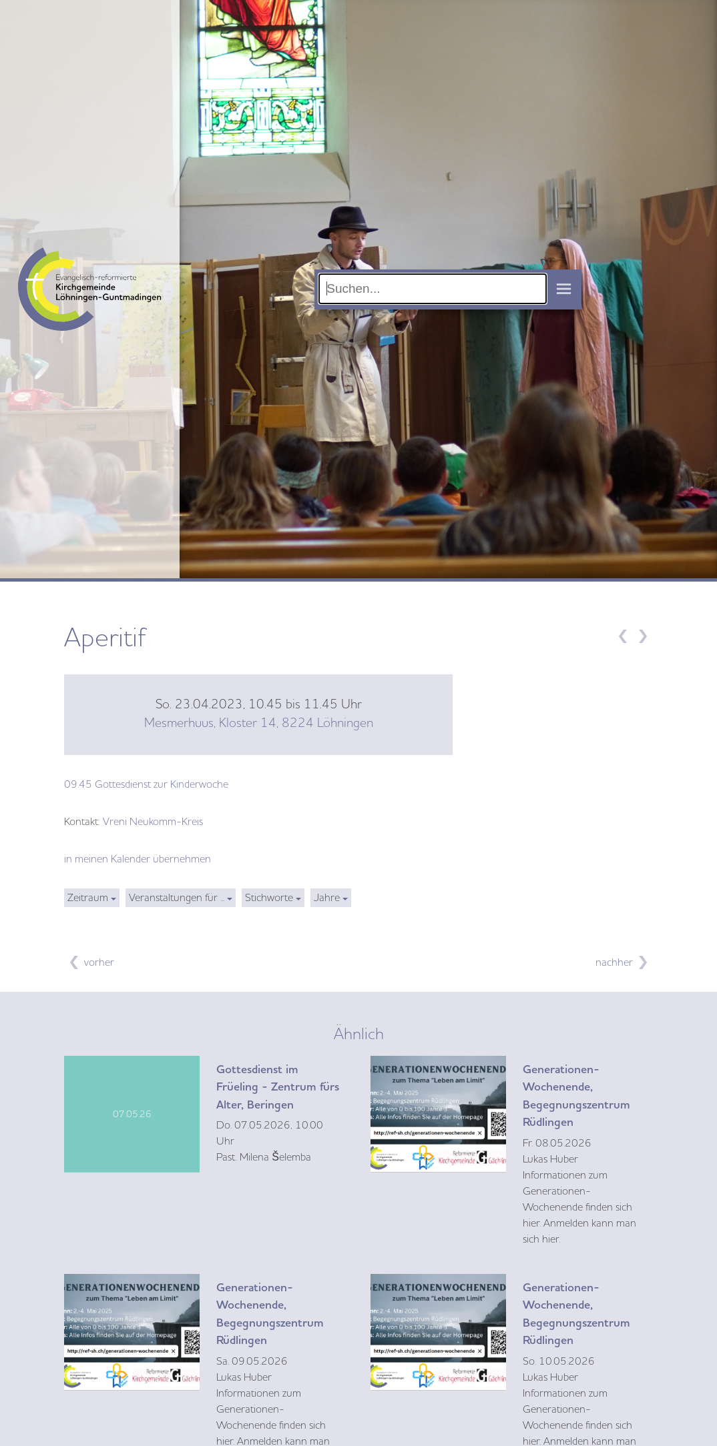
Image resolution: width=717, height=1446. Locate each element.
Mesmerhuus (258, 723)
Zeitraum (87, 897)
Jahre (327, 897)
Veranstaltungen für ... (176, 897)
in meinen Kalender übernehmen (137, 859)
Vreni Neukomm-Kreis (153, 821)
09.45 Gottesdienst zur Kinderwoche (146, 784)
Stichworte (269, 897)
